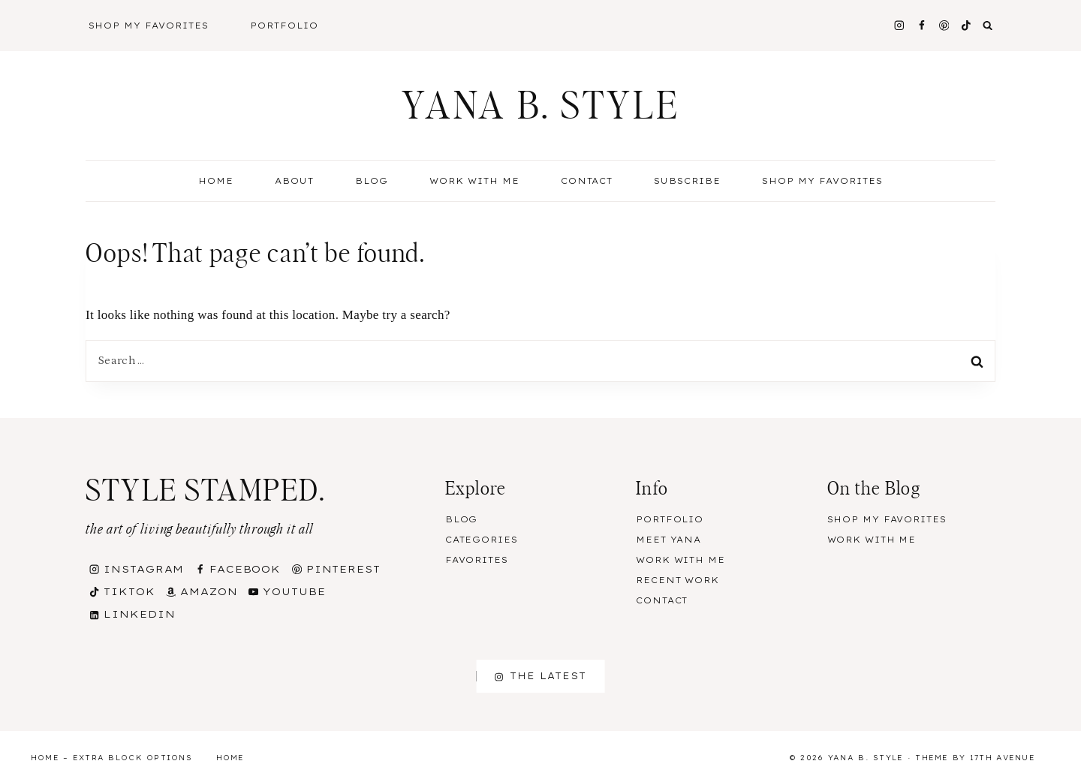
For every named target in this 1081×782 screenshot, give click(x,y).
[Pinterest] (944, 25)
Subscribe (687, 181)
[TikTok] (966, 25)
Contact (587, 181)
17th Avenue (1002, 757)
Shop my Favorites (822, 181)
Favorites (476, 560)
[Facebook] (921, 25)
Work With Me (474, 181)
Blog (461, 519)
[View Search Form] (988, 26)
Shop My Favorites (149, 25)
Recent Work (677, 580)
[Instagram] (899, 25)
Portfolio (284, 25)
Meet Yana (668, 539)
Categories (481, 539)
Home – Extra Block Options (111, 757)
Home (215, 181)
